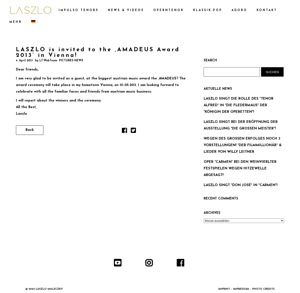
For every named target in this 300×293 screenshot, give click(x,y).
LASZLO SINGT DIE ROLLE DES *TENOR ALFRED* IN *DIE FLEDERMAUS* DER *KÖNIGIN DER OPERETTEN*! (239, 105)
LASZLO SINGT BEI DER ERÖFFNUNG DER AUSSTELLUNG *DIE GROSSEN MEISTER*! (241, 125)
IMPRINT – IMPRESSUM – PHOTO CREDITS (246, 289)
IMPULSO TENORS (78, 10)
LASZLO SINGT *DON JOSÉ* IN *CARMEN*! (241, 185)
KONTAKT (267, 10)
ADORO (239, 10)
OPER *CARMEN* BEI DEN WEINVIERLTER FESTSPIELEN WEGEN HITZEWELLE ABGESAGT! (240, 168)
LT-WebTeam (48, 60)
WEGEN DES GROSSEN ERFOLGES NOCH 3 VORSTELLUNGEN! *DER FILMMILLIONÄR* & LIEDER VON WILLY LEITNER (242, 145)
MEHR (15, 22)
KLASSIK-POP (207, 10)
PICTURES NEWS (71, 60)
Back (30, 130)
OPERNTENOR (168, 10)
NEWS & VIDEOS (126, 10)
